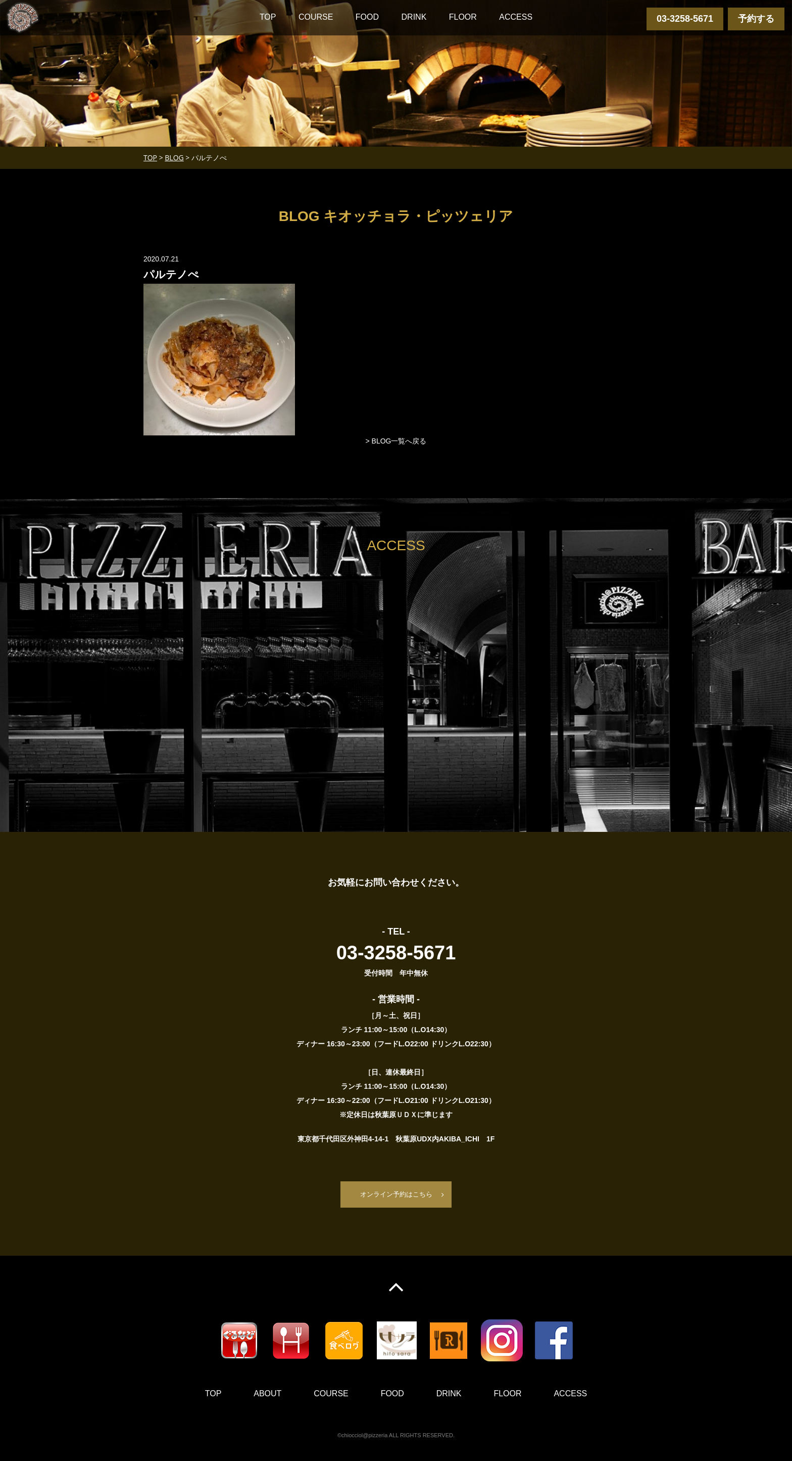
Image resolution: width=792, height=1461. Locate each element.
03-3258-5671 (685, 19)
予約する (756, 19)
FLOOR (463, 17)
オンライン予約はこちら (396, 1194)
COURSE (316, 17)
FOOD (367, 17)
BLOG (174, 157)
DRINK (414, 17)
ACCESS (515, 17)
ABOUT (267, 1394)
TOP (268, 17)
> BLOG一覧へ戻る (396, 441)
